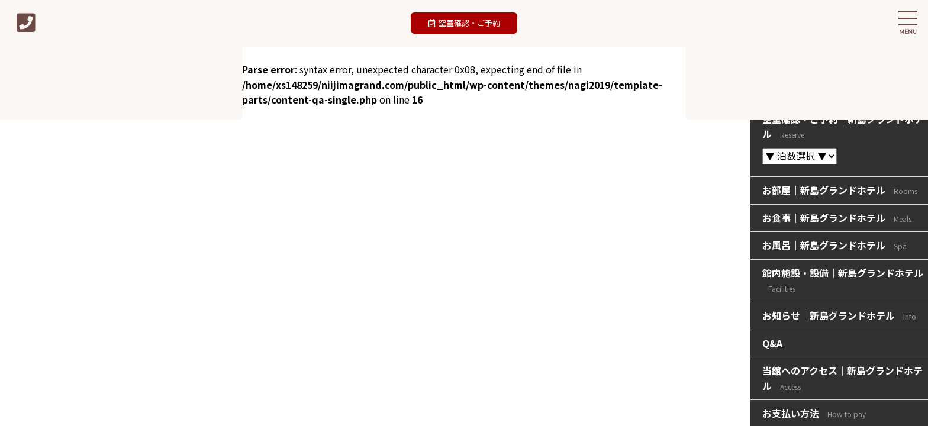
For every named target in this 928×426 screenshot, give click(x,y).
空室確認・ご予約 (464, 22)
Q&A (772, 343)
